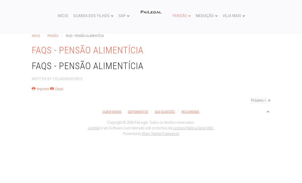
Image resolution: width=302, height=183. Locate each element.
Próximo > (258, 100)
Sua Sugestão (165, 112)
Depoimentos (138, 112)
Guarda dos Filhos (91, 15)
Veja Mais (232, 15)
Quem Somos (112, 112)
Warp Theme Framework (160, 133)
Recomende (190, 112)
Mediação (205, 15)
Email (56, 89)
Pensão (180, 15)
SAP (122, 15)
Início (63, 15)
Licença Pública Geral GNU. (193, 128)
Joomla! (94, 128)
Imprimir (41, 89)
